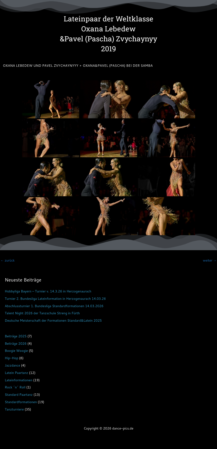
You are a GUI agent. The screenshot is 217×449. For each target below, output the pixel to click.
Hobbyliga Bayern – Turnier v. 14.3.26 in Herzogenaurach (48, 291)
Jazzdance (12, 365)
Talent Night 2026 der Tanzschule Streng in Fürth (42, 313)
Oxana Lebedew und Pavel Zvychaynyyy (40, 65)
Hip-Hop (11, 358)
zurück (7, 260)
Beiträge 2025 (16, 336)
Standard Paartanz (19, 394)
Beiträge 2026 (16, 343)
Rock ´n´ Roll (15, 387)
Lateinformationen (18, 380)
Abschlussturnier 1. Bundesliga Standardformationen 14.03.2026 (54, 306)
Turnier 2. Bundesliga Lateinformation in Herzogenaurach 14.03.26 (55, 298)
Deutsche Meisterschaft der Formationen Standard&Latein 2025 (53, 320)
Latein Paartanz (16, 372)
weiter (210, 260)
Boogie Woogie (16, 350)
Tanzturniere (14, 409)
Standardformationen (21, 402)
